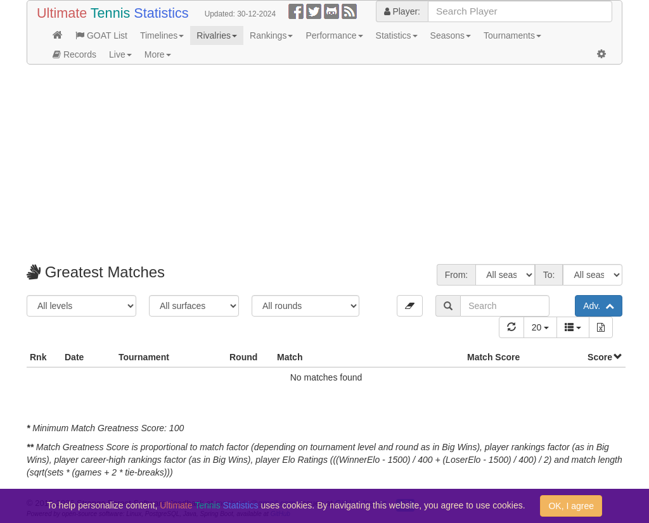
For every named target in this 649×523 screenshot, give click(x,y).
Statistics (397, 35)
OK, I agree (571, 506)
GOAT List (101, 35)
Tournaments (512, 35)
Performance (334, 35)
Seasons (450, 35)
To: (549, 275)
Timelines (162, 35)
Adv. (598, 306)
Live (120, 54)
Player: (402, 11)
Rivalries (216, 35)
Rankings (271, 35)
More (158, 54)
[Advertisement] (324, 166)
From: (456, 275)
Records (74, 54)
